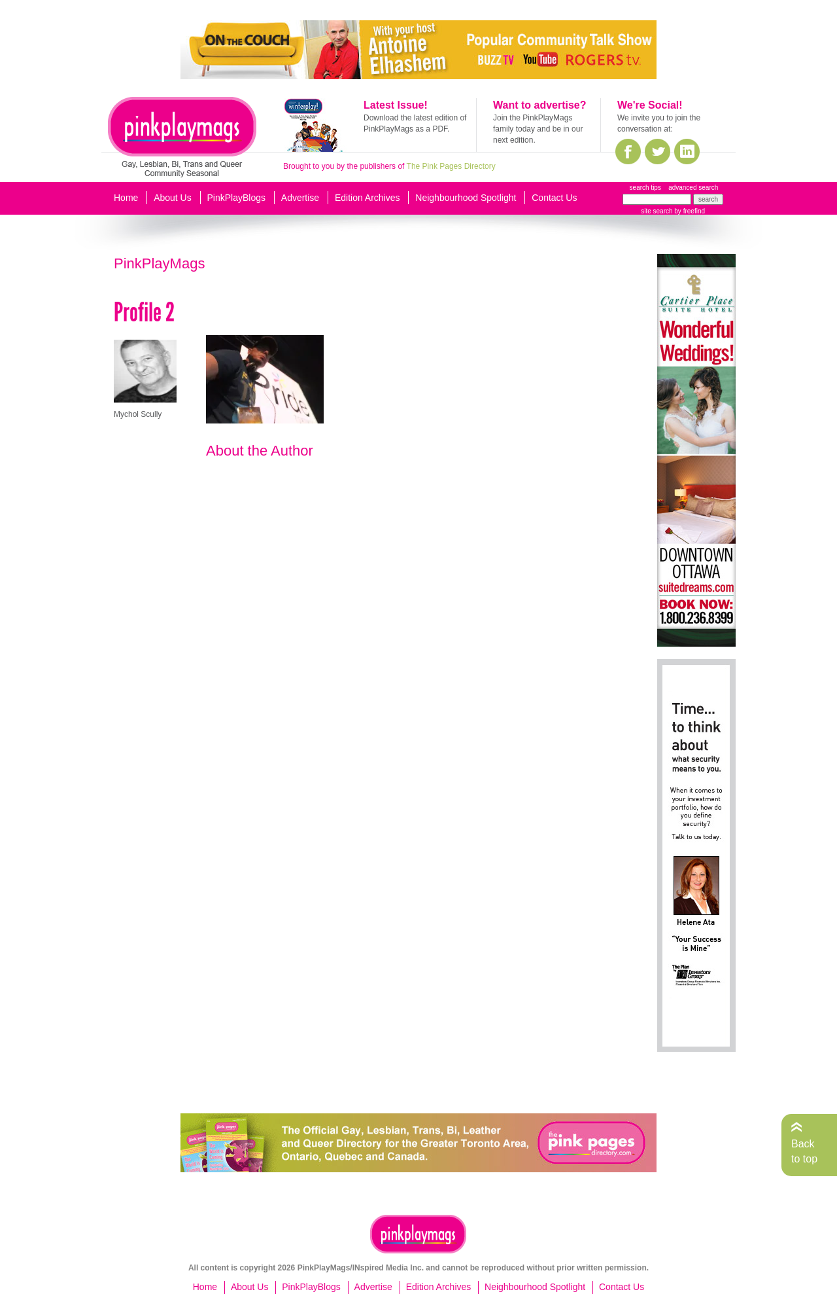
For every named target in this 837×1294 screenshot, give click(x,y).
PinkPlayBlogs (236, 197)
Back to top (804, 1151)
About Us (173, 197)
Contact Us (554, 197)
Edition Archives (367, 197)
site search (656, 211)
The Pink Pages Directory (451, 166)
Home (126, 197)
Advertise (300, 197)
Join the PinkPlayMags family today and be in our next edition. (538, 129)
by (689, 211)
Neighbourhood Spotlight (465, 197)
